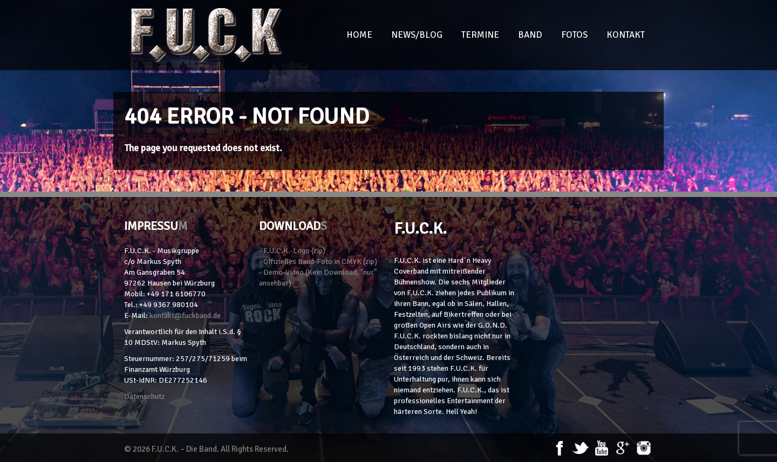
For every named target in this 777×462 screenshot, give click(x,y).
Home (359, 34)
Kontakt (625, 34)
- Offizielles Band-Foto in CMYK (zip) (318, 261)
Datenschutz (144, 396)
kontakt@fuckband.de (185, 315)
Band (530, 34)
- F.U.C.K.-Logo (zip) (292, 250)
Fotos (574, 34)
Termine (480, 34)
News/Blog (416, 34)
